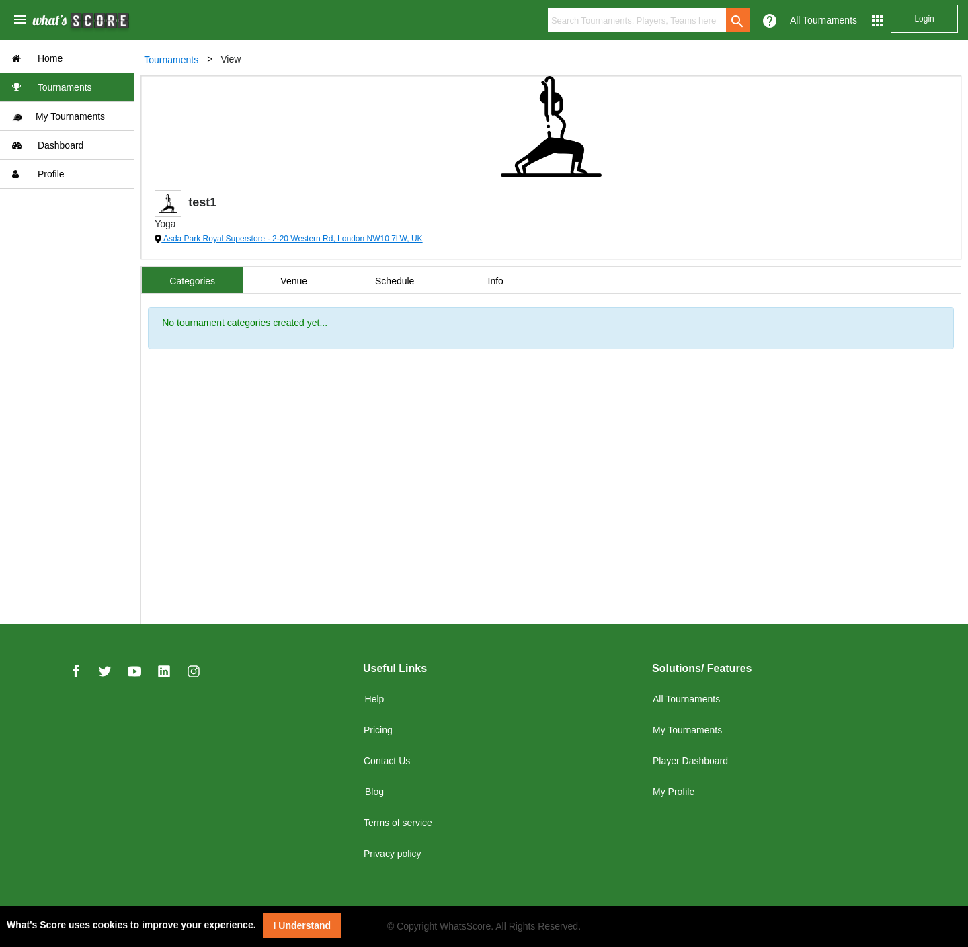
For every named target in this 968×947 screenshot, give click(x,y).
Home (37, 58)
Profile (38, 174)
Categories (193, 281)
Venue (294, 281)
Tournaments (52, 87)
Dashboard (47, 145)
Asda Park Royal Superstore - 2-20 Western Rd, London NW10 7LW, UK (292, 238)
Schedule (395, 281)
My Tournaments (58, 116)
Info (495, 281)
